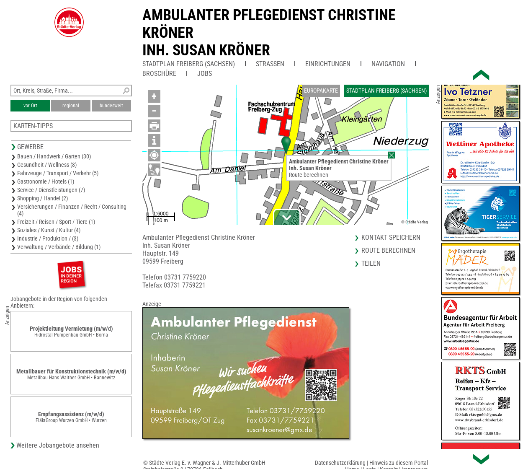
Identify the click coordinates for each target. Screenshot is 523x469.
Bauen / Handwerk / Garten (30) (54, 156)
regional (70, 106)
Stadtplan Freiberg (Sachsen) (188, 64)
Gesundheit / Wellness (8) (47, 164)
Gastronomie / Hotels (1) (45, 181)
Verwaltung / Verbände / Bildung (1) (58, 247)
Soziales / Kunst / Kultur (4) (48, 230)
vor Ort (30, 106)
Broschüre (159, 74)
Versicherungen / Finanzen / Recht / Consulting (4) (71, 210)
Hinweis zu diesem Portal (398, 462)
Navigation (388, 64)
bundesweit (111, 106)
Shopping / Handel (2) (42, 198)
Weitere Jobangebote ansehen (57, 445)
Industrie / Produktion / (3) (47, 238)
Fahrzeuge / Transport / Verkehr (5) (57, 173)
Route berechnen (308, 174)
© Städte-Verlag (414, 222)
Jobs (204, 74)
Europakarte (321, 90)
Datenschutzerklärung (340, 462)
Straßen (270, 64)
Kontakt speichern (390, 237)
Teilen (371, 263)
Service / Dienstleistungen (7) (51, 190)
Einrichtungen (327, 64)
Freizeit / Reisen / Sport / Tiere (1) (56, 221)
